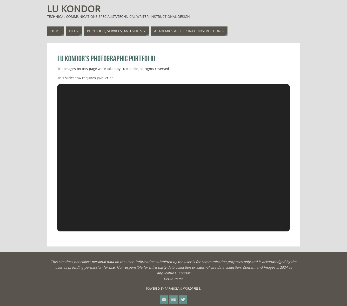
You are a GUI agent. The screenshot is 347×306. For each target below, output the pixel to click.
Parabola (172, 289)
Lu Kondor (73, 9)
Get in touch (173, 278)
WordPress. (192, 289)
